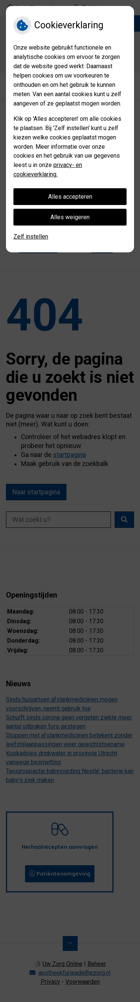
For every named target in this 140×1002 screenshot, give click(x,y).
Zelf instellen (30, 236)
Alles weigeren (70, 217)
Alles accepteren (70, 196)
